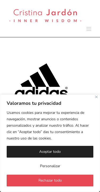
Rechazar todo (50, 180)
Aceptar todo (50, 151)
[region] (50, 143)
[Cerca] (96, 97)
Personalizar (50, 166)
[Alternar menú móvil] (89, 29)
